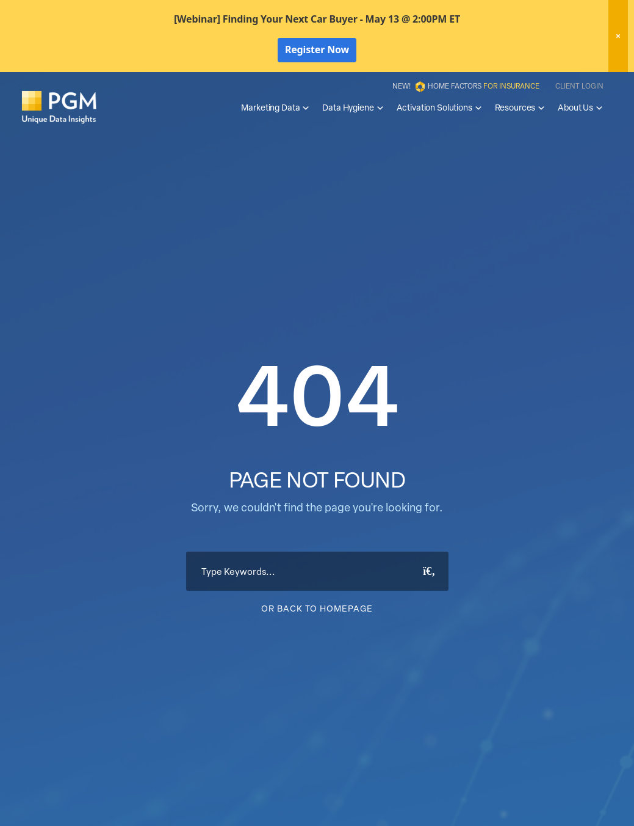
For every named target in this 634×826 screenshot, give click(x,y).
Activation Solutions (440, 107)
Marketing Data (275, 107)
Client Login (579, 85)
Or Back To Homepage (317, 608)
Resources (520, 107)
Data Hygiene (353, 107)
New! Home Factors (465, 86)
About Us (580, 107)
